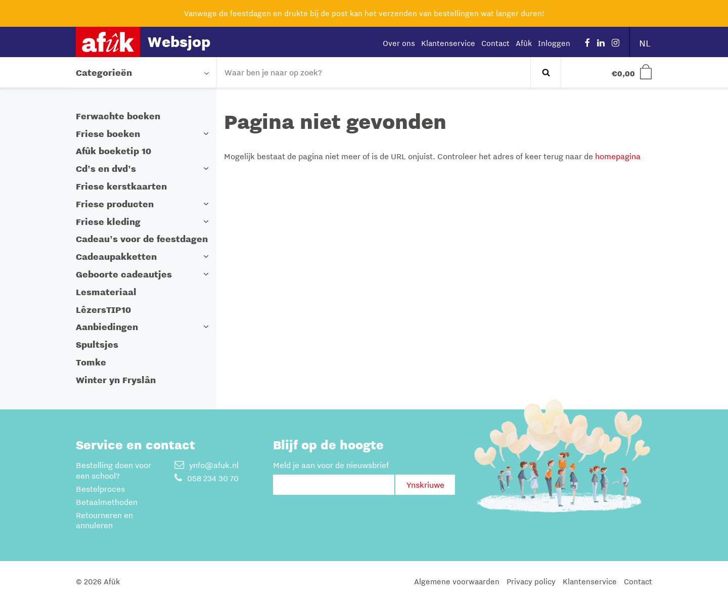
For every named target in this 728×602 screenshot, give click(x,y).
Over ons (399, 43)
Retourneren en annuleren (104, 520)
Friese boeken (108, 134)
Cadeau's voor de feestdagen (142, 239)
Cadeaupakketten (116, 256)
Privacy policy (531, 581)
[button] (206, 133)
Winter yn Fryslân (116, 380)
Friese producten (115, 204)
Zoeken (545, 72)
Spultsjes (97, 344)
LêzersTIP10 (103, 309)
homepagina (618, 156)
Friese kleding (108, 221)
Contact (495, 43)
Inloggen (554, 43)
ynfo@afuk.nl (206, 465)
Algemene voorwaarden (456, 581)
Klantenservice (448, 43)
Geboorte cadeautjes (124, 274)
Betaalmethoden (107, 502)
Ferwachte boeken (118, 116)
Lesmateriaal (106, 292)
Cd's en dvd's (106, 168)
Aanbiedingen (107, 327)
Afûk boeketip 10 (113, 151)
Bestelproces (100, 489)
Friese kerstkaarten (121, 186)
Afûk (524, 43)
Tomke (91, 362)
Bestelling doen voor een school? (113, 470)
